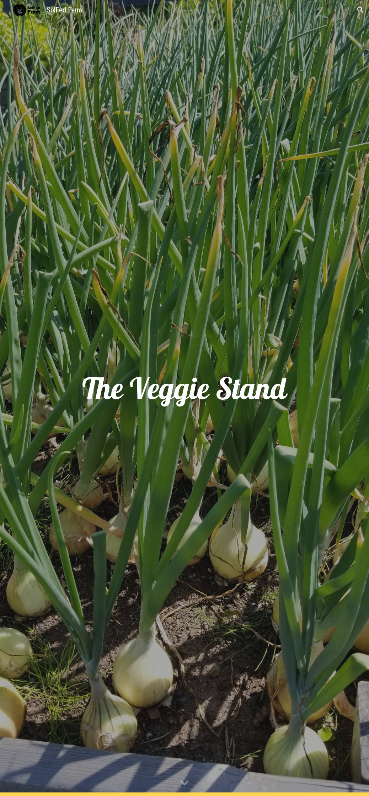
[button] (360, 9)
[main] (184, 398)
